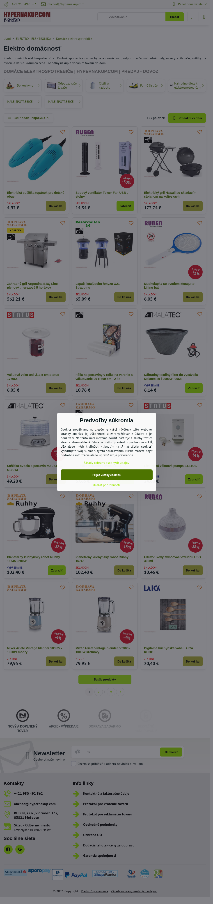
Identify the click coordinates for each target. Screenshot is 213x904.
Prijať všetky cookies (106, 475)
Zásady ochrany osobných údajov (106, 463)
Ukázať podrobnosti (106, 485)
